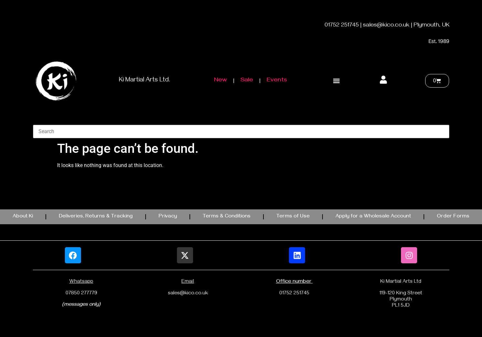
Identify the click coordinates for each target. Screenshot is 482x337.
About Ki (23, 217)
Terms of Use (293, 217)
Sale (247, 80)
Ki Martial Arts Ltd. (144, 81)
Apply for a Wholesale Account (373, 217)
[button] (336, 81)
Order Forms (453, 217)
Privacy (168, 217)
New (220, 80)
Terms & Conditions (227, 217)
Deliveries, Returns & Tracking (96, 217)
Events (277, 80)
